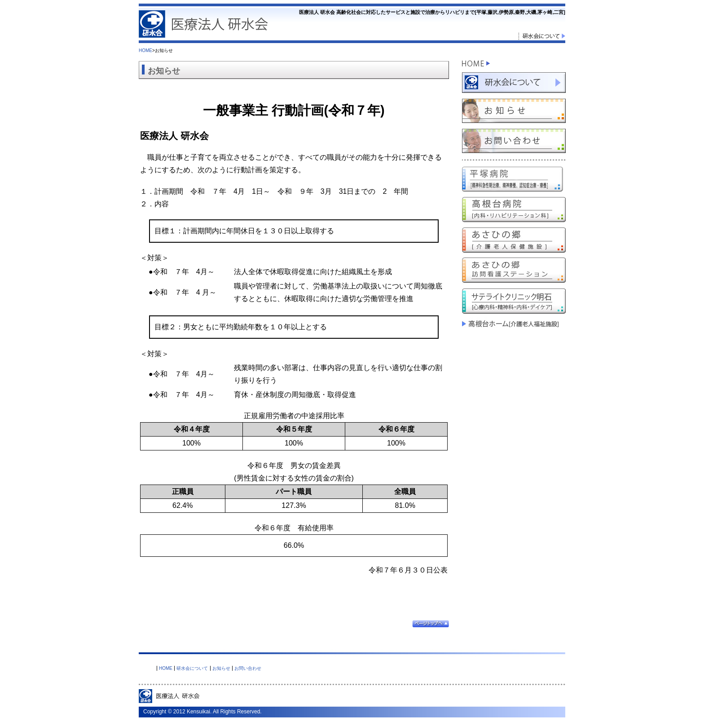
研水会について (192, 668)
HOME (145, 50)
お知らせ (221, 668)
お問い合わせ (247, 668)
